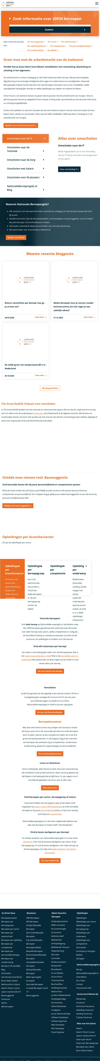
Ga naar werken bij (50, 861)
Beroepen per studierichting (7, 961)
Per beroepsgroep (35, 42)
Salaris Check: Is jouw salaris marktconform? (11, 990)
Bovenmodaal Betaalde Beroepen (36, 957)
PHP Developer (57, 1029)
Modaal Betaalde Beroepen (33, 972)
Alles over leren (50, 787)
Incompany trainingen (85, 951)
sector (44, 806)
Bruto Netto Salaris (9, 981)
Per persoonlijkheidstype (80, 46)
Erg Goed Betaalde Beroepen (34, 942)
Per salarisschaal (68, 42)
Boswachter (56, 966)
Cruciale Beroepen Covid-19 (37, 990)
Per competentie (57, 46)
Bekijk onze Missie (16, 238)
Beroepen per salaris (85, 1047)
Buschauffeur (57, 984)
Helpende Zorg (57, 951)
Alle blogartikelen (50, 385)
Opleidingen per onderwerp (83, 935)
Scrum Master (57, 973)
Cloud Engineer (57, 1032)
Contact (79, 984)
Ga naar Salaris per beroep (50, 669)
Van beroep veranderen (11, 977)
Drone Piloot (56, 977)
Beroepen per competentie (7, 946)
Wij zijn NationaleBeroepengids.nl (87, 971)
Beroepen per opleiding (11, 940)
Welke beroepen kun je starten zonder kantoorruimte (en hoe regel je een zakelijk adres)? (74, 308)
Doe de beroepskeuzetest (50, 753)
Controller (55, 959)
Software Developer (59, 1018)
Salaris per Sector (83, 1039)
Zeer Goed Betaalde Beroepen (34, 935)
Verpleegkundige (58, 999)
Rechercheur (56, 992)
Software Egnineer (59, 1021)
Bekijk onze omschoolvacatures (20, 126)
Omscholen (6, 973)
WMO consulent (58, 925)
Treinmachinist (57, 981)
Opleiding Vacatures (85, 1010)
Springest (80, 959)
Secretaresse (56, 1003)
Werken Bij (80, 999)
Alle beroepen (7, 1007)
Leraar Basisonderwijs (60, 1014)
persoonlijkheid (47, 810)
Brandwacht (56, 970)
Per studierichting (35, 50)
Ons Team (80, 981)
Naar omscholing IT (68, 170)
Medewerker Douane (60, 948)
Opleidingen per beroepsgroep (83, 927)
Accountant (56, 933)
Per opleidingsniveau (36, 46)
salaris (37, 806)
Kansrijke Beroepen (34, 984)
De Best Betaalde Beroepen (33, 927)
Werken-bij (28, 841)
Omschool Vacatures (85, 1006)
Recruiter (55, 955)
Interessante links (83, 988)
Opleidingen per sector (86, 922)
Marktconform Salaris (10, 984)
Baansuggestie (7, 996)
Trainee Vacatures (84, 1017)
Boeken (79, 955)
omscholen (38, 410)
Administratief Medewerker (57, 938)
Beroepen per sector (10, 929)
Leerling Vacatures (84, 1014)
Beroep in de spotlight (10, 966)
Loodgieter (56, 1010)
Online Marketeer (58, 1007)
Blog (3, 970)
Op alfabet (52, 50)
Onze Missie (81, 977)
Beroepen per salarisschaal (7, 935)
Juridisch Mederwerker (61, 996)
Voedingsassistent (59, 988)
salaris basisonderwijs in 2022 (38, 653)
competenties (55, 814)
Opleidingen (81, 918)
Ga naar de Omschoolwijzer (50, 711)
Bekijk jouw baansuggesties (17, 503)
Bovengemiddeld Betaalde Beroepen (34, 950)
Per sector (52, 42)
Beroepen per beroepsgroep (7, 924)
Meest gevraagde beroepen (33, 979)
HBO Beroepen (32, 918)
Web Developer (58, 1025)
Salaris (4, 1003)
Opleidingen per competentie (83, 942)
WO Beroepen (32, 922)
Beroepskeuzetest (9, 918)
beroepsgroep (55, 806)
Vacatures (5, 999)
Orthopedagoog (58, 944)
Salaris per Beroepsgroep (87, 1043)
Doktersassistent (58, 962)
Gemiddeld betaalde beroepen (35, 964)
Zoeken (78, 27)
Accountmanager (58, 929)
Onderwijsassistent (59, 922)
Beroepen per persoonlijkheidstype (10, 953)
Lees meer (39, 318)
